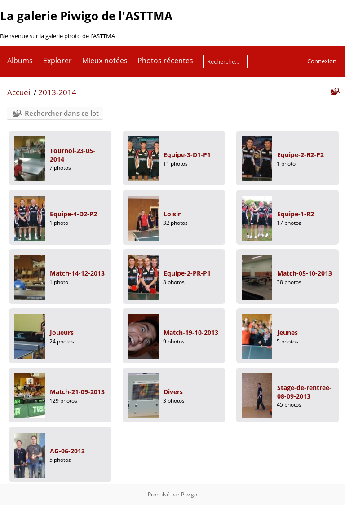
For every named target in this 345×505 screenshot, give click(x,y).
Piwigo (189, 494)
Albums (20, 61)
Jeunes (287, 332)
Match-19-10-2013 (191, 332)
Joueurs (62, 332)
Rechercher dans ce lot (62, 113)
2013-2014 (57, 92)
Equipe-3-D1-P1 (187, 154)
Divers (173, 391)
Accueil (19, 92)
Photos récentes (165, 61)
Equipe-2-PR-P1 (187, 273)
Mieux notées (105, 61)
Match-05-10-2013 (304, 273)
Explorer (57, 61)
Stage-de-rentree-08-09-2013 (304, 391)
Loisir (172, 214)
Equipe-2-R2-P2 (300, 154)
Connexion (321, 61)
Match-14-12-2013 (77, 273)
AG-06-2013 (67, 451)
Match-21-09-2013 (77, 391)
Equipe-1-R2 (295, 214)
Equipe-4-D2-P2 (73, 214)
